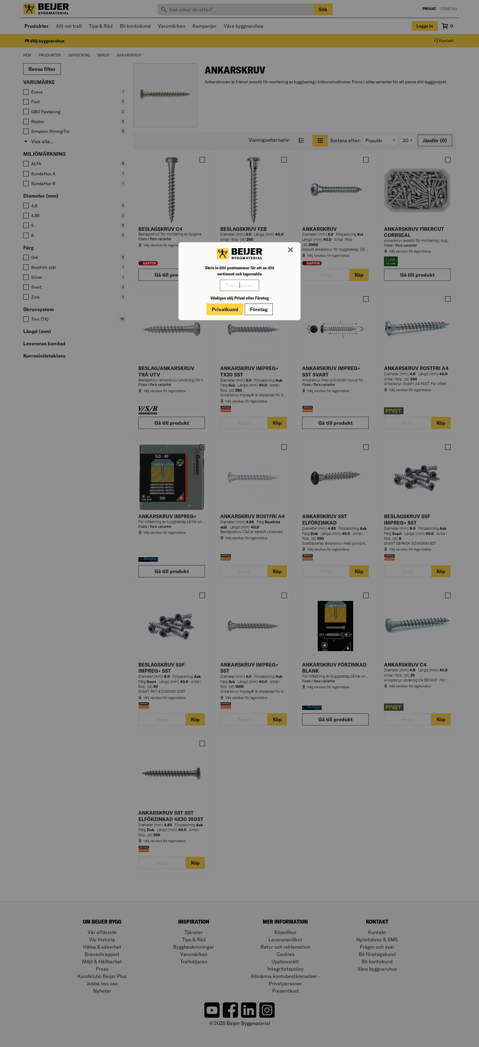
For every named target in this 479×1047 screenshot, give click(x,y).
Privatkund (225, 309)
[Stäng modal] (290, 250)
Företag (259, 309)
